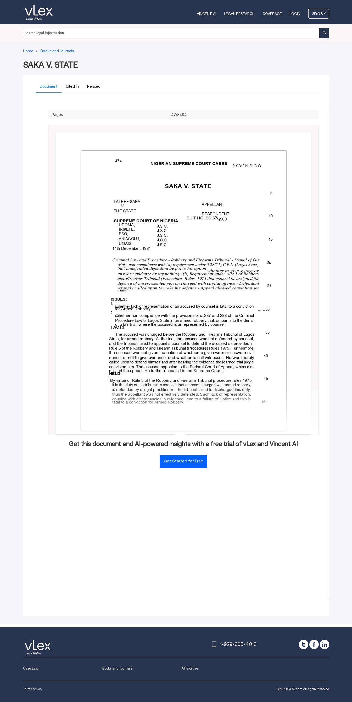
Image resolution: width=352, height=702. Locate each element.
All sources (190, 668)
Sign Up (319, 13)
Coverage (272, 14)
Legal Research (239, 14)
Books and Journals (117, 668)
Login (295, 14)
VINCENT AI (206, 14)
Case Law (30, 668)
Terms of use (32, 688)
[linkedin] (324, 644)
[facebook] (314, 644)
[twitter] (303, 644)
